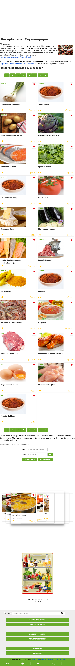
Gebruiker (25, 449)
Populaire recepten (37, 639)
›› (45, 75)
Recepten (9, 444)
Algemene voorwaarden (47, 659)
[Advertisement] (37, 21)
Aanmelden (45, 459)
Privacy (38, 659)
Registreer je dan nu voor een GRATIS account (17, 64)
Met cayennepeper (22, 444)
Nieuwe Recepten (37, 625)
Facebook (37, 648)
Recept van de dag (37, 620)
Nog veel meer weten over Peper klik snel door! (17, 57)
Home (2, 444)
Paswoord (25, 454)
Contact (33, 659)
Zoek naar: (8, 613)
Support (57, 659)
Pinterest (37, 653)
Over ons (62, 659)
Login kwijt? (29, 459)
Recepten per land (37, 634)
